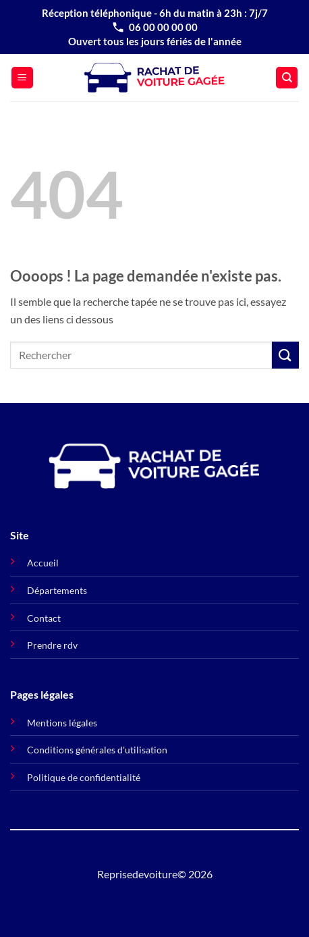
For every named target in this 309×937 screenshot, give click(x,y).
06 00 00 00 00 (154, 27)
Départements (57, 590)
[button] (22, 78)
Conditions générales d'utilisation (97, 749)
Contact (44, 618)
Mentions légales (62, 722)
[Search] (287, 78)
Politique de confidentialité (83, 777)
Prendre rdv (52, 645)
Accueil (43, 562)
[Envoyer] (285, 355)
